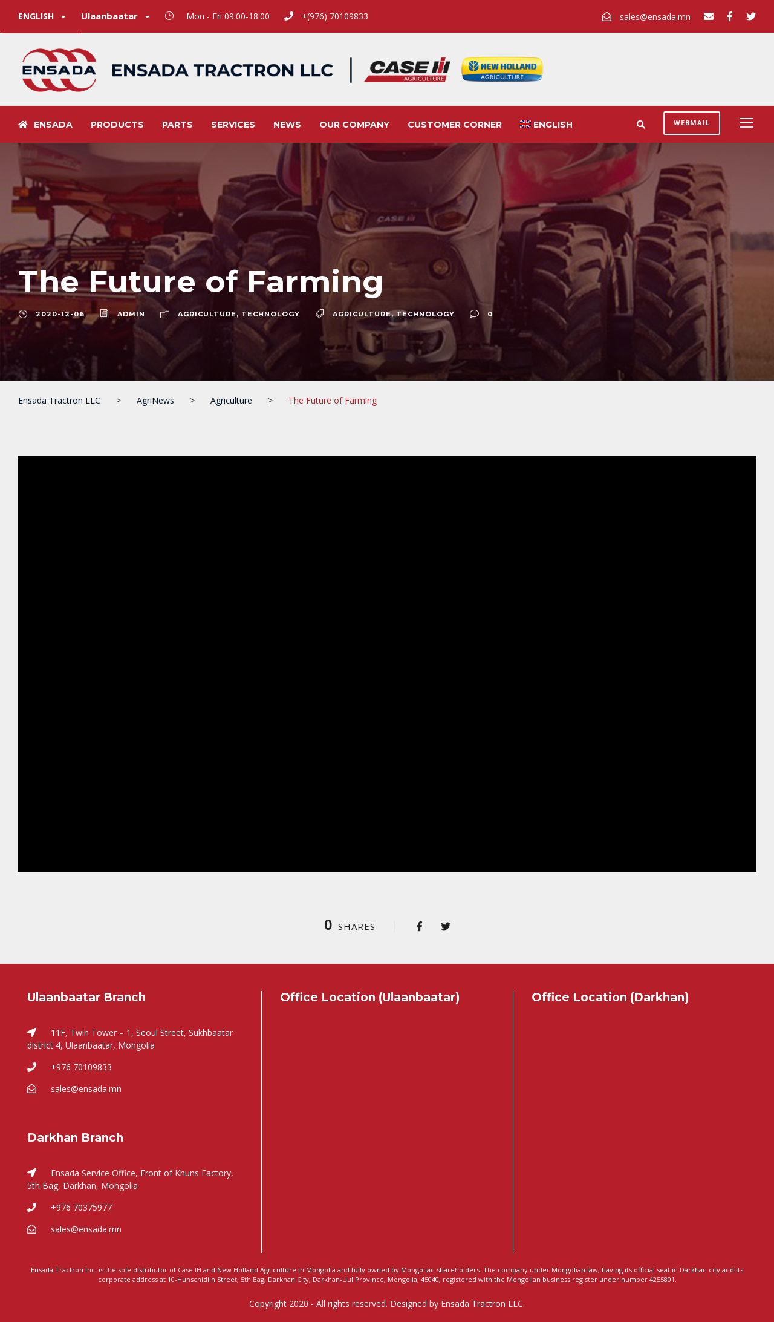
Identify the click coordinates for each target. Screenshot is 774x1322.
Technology (270, 314)
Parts (177, 124)
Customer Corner (455, 124)
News (287, 124)
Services (233, 124)
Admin (131, 314)
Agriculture (207, 314)
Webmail (692, 122)
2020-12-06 (60, 314)
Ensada (45, 124)
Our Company (354, 124)
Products (117, 124)
